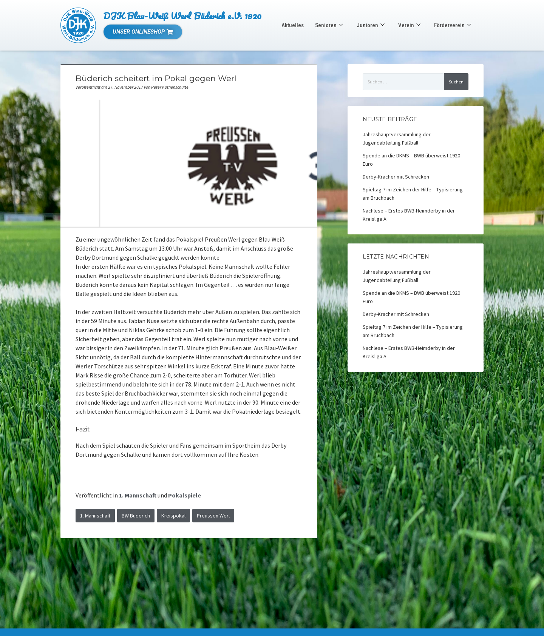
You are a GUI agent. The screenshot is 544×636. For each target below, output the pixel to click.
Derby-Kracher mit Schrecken (396, 176)
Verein (409, 25)
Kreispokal (173, 515)
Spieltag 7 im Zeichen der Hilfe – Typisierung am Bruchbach (413, 193)
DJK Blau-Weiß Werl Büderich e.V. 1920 (182, 15)
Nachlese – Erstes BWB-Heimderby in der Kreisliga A (409, 214)
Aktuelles (292, 25)
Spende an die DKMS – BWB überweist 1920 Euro (411, 159)
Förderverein (452, 25)
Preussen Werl (213, 515)
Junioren (371, 25)
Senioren (329, 25)
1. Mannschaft (137, 495)
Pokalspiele (184, 495)
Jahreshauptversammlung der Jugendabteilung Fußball (397, 138)
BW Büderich (136, 515)
